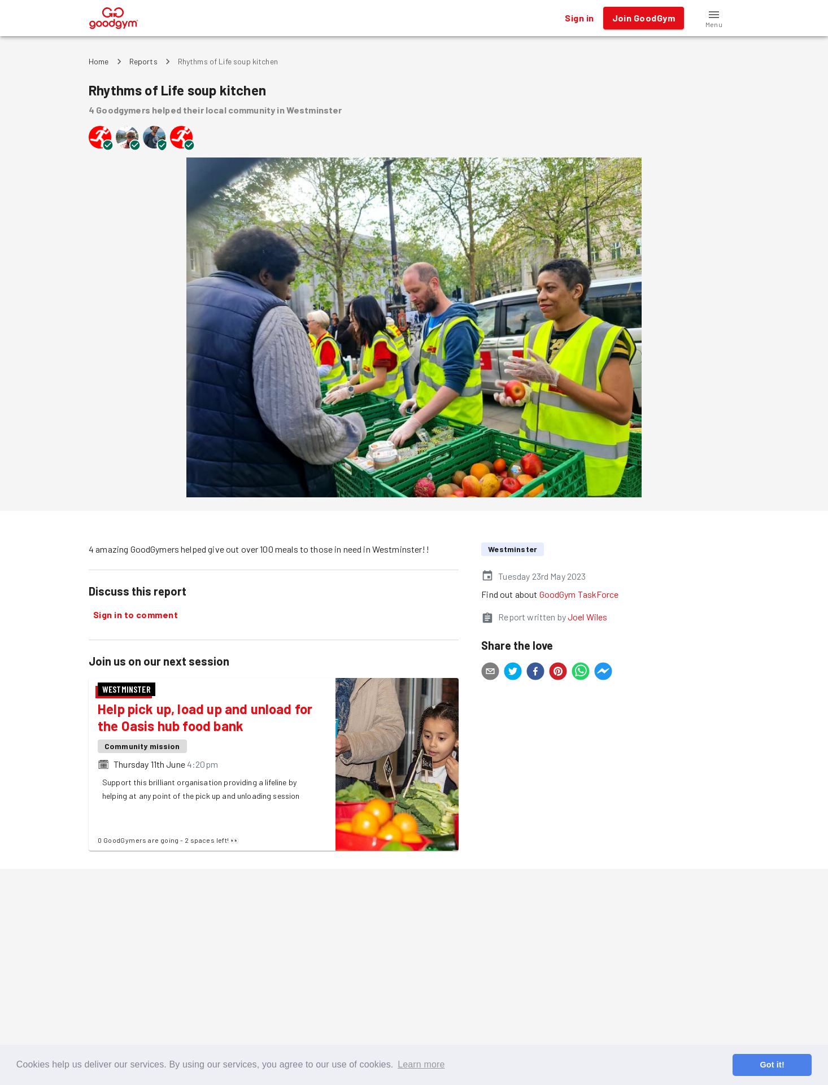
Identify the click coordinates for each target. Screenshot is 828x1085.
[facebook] (535, 673)
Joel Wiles (588, 616)
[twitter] (513, 673)
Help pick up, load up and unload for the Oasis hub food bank (205, 717)
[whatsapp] (581, 673)
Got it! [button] (772, 1064)
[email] (490, 673)
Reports (143, 61)
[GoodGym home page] (114, 16)
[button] (713, 18)
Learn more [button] (421, 1064)
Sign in (579, 18)
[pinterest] (558, 673)
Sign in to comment (135, 614)
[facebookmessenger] (603, 673)
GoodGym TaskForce (579, 594)
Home (99, 61)
